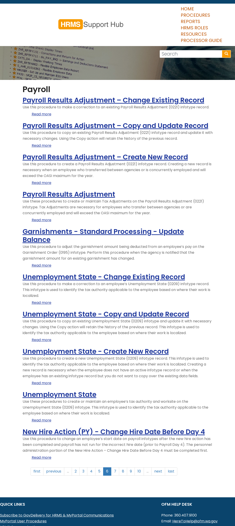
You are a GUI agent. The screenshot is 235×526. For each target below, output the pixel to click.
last (171, 451)
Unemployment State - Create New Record (96, 331)
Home (16, 20)
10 (139, 451)
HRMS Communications (20, 506)
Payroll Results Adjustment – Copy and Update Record (115, 105)
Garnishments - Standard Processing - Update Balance (103, 215)
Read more (41, 93)
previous (53, 451)
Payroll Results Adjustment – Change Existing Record (113, 80)
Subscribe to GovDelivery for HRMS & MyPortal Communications (57, 495)
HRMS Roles (103, 20)
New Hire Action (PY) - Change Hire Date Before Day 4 (114, 411)
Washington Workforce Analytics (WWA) (36, 518)
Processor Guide (175, 20)
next (158, 451)
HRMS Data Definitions (19, 512)
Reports (74, 20)
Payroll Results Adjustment (69, 174)
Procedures (43, 20)
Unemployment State (59, 374)
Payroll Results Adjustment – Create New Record (105, 137)
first (36, 451)
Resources (136, 20)
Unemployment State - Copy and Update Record (106, 294)
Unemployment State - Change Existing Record (104, 256)
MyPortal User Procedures (23, 500)
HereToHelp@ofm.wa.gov (195, 500)
